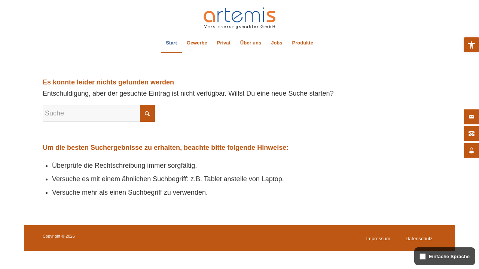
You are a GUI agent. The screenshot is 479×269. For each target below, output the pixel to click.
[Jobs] (471, 150)
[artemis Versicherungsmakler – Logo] (239, 16)
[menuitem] (171, 43)
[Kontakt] (471, 116)
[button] (471, 44)
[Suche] (99, 113)
